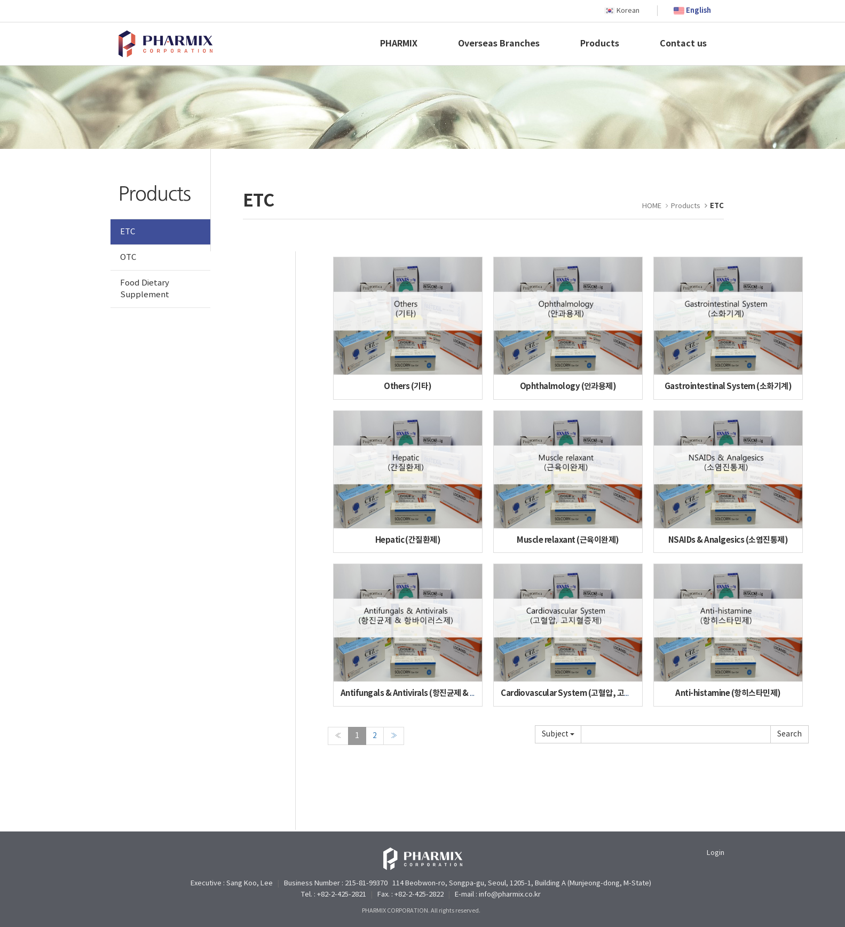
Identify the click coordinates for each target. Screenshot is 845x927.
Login (715, 853)
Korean (628, 11)
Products (599, 43)
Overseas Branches (499, 43)
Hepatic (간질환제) (408, 540)
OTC (128, 257)
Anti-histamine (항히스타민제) (727, 693)
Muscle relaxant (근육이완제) (568, 540)
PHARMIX (398, 43)
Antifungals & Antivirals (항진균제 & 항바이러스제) (429, 693)
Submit (789, 734)
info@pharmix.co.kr (510, 895)
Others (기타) (407, 386)
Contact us (683, 43)
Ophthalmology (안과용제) (568, 386)
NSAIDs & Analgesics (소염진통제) (728, 540)
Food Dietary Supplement (144, 289)
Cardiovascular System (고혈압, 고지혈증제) (579, 693)
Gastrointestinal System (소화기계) (728, 386)
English (698, 10)
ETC (127, 231)
